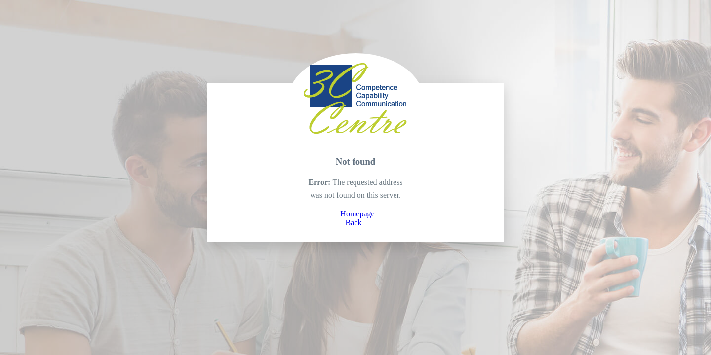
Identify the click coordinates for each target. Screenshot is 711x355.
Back (356, 222)
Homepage (355, 214)
